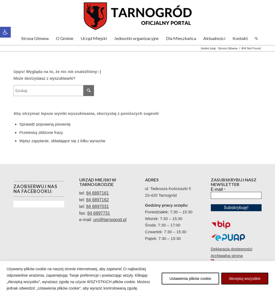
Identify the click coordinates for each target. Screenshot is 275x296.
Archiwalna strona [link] (227, 255)
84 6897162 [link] (97, 200)
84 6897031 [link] (97, 206)
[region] (137, 278)
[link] (5, 32)
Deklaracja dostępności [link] (231, 249)
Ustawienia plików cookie (190, 278)
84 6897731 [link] (98, 213)
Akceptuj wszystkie (244, 278)
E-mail (218, 189)
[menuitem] (35, 38)
